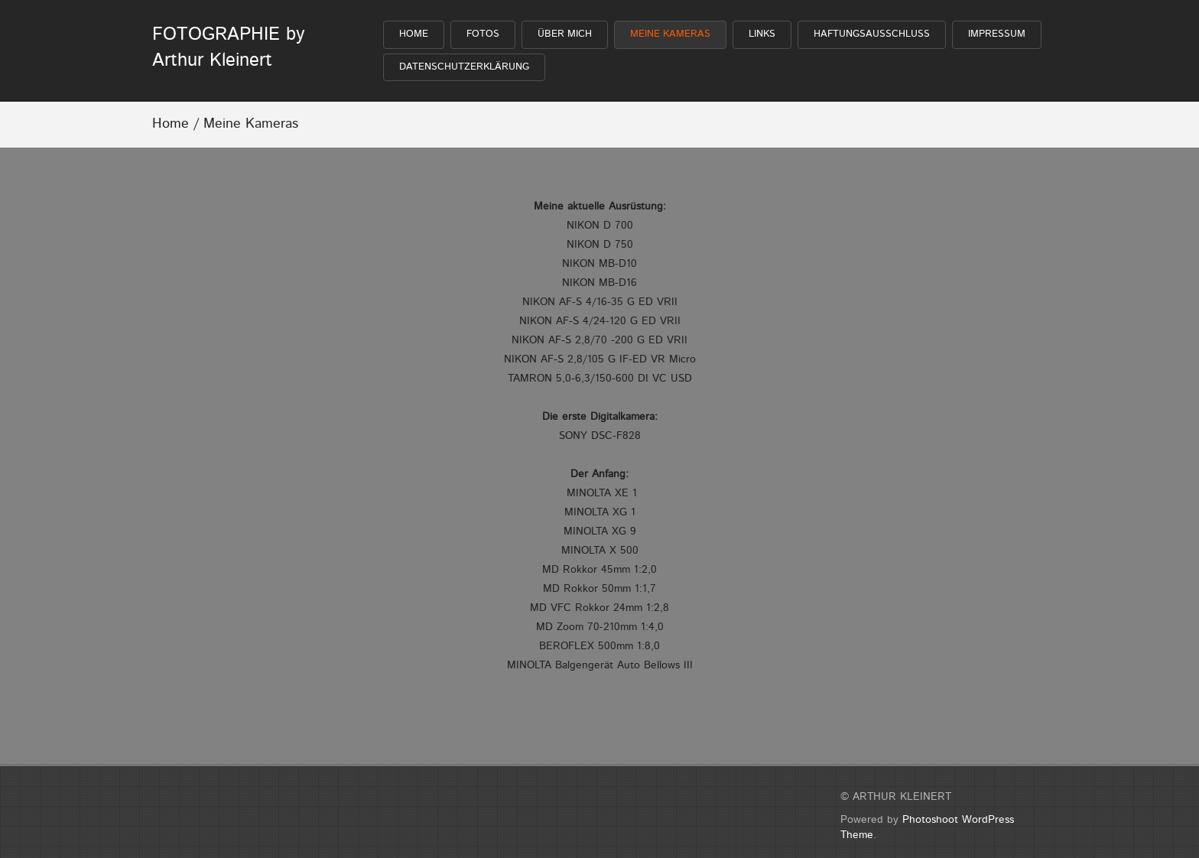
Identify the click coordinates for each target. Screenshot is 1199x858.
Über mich (565, 34)
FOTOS (482, 34)
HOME (413, 34)
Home (170, 124)
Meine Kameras (670, 34)
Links (762, 34)
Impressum (996, 34)
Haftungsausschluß (872, 34)
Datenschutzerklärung (464, 67)
